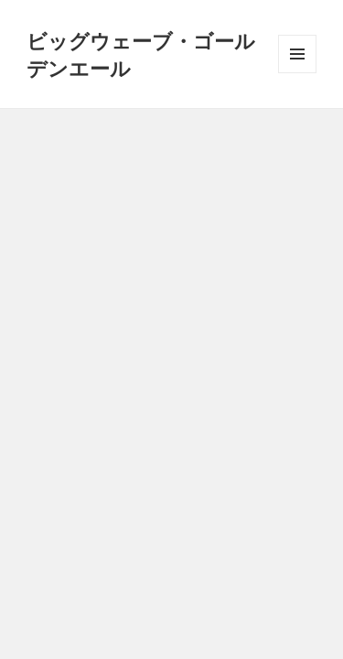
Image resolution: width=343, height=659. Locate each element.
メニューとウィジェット (297, 72)
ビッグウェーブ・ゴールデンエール (141, 54)
